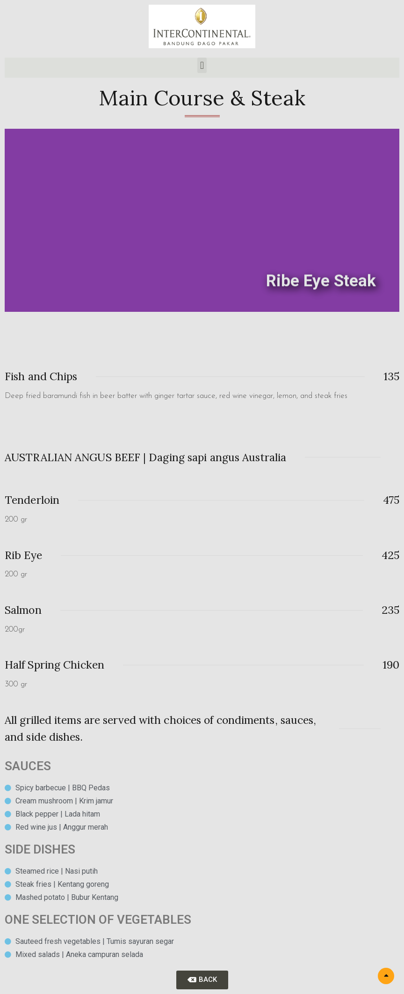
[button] (201, 65)
